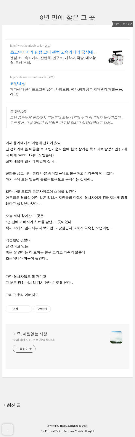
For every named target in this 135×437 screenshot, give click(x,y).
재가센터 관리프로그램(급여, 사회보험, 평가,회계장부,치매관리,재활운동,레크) (66, 91)
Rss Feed (45, 431)
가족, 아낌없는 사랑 (30, 334)
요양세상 (18, 83)
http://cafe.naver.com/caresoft (28, 77)
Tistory (63, 425)
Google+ (89, 431)
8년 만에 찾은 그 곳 (67, 17)
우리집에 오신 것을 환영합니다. (34, 340)
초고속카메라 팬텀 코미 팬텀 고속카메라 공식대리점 (53, 52)
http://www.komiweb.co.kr (26, 45)
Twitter (59, 431)
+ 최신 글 (12, 405)
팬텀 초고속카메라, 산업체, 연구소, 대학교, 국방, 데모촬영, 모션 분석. (53, 60)
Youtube (79, 431)
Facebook (69, 431)
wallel (85, 425)
